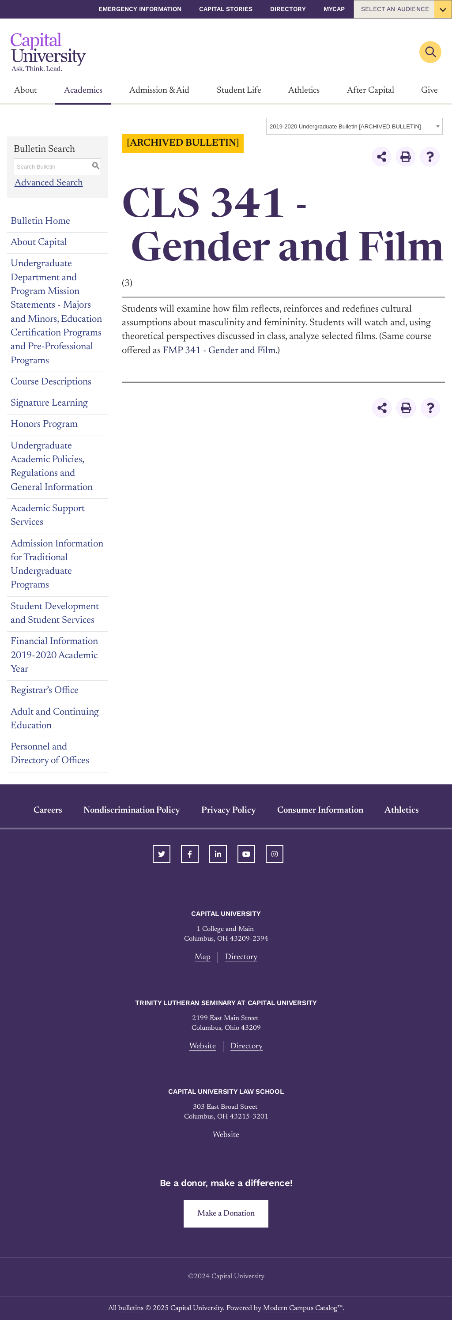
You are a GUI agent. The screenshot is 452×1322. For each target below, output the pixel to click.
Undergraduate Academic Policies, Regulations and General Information (52, 467)
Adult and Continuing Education (55, 719)
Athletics (304, 90)
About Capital (39, 243)
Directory (288, 8)
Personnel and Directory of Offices (50, 754)
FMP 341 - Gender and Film (220, 351)
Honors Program (44, 424)
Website (202, 1047)
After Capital (370, 90)
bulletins (130, 1310)
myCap (334, 8)
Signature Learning (49, 403)
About (25, 90)
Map (202, 957)
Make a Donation (226, 1215)
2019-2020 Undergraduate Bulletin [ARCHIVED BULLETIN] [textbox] (345, 126)
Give (429, 90)
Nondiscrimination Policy (131, 810)
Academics (83, 90)
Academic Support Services (48, 515)
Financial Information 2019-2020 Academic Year (54, 655)
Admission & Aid (159, 90)
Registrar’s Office (45, 691)
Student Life (239, 90)
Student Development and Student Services (55, 613)
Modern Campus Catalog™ (303, 1310)
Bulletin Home (40, 221)
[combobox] (354, 126)
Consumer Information (320, 810)
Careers (48, 810)
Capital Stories (225, 8)
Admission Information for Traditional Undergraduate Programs (57, 565)
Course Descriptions (51, 382)
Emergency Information (139, 8)
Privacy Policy (228, 810)
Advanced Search (48, 183)
